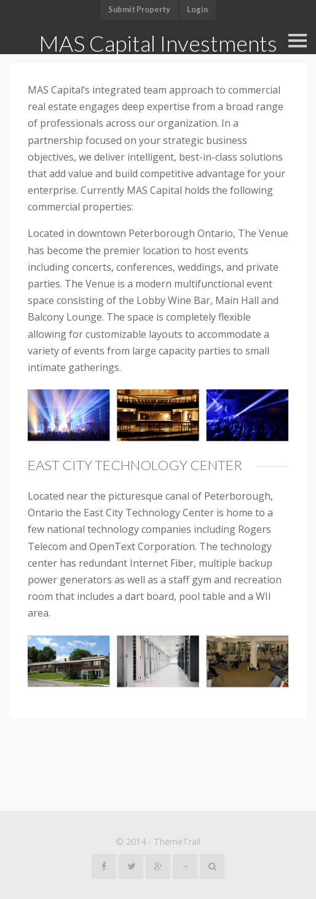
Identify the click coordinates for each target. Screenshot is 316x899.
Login (197, 9)
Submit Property (139, 9)
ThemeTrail (177, 841)
